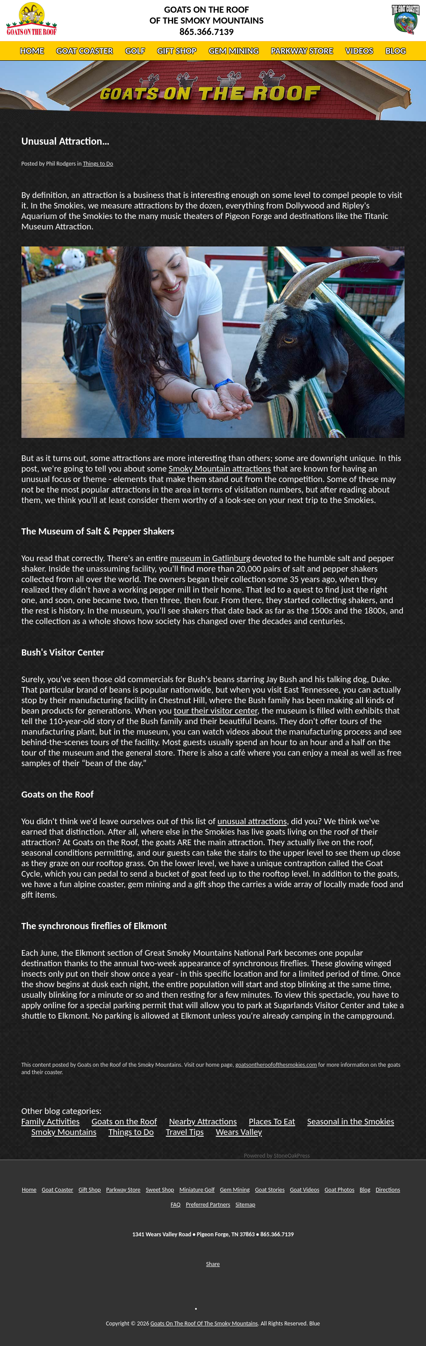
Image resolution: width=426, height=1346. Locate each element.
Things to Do (98, 163)
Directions (388, 1189)
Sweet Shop (160, 1189)
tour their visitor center (215, 710)
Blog (365, 1189)
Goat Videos (304, 1189)
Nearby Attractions (203, 1121)
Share (213, 1264)
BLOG (395, 50)
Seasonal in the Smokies (351, 1121)
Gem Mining (235, 1189)
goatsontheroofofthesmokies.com (276, 1064)
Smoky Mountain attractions (220, 468)
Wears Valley (239, 1132)
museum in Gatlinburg (210, 558)
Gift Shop (90, 1189)
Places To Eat (272, 1121)
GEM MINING (233, 50)
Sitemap (245, 1204)
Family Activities (50, 1121)
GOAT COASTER (84, 50)
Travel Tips (184, 1132)
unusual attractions (251, 821)
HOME (32, 50)
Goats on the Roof (124, 1121)
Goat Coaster (57, 1189)
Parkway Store (123, 1189)
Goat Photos (339, 1189)
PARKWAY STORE (302, 50)
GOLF (135, 50)
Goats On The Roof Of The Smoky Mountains (204, 1323)
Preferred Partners (208, 1204)
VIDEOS (359, 50)
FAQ (175, 1204)
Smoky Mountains (64, 1132)
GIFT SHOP (177, 50)
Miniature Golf (197, 1189)
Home (29, 1189)
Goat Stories (270, 1189)
